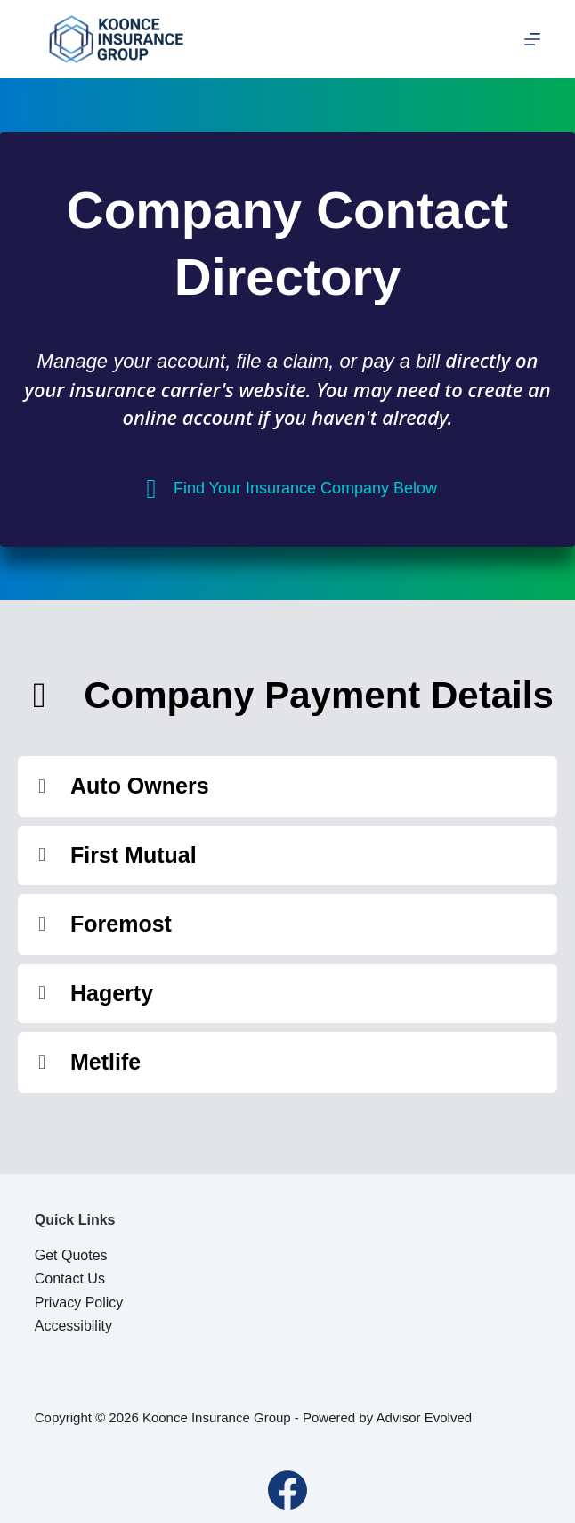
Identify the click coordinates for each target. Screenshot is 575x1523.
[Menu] (532, 39)
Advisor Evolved (425, 1417)
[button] (287, 786)
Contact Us (70, 1278)
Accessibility (73, 1325)
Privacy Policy (79, 1302)
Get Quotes (71, 1255)
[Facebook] (287, 1490)
